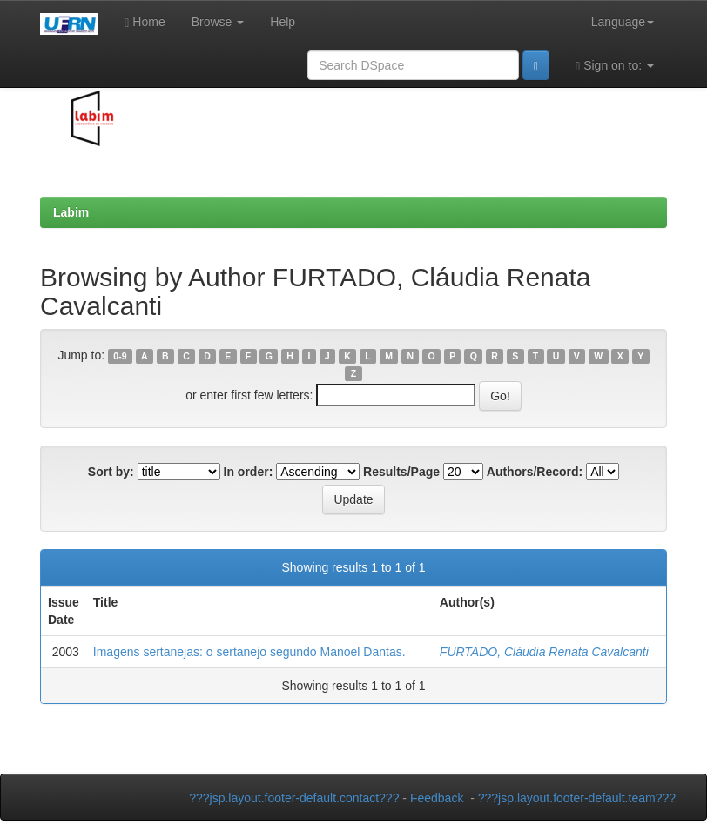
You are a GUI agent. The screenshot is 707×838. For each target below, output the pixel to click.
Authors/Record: (534, 472)
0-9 (119, 356)
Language (622, 22)
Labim (71, 212)
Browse (218, 22)
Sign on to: (615, 65)
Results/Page (401, 472)
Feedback (436, 798)
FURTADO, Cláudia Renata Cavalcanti (544, 652)
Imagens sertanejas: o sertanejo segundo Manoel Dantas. (249, 652)
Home (145, 22)
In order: (248, 472)
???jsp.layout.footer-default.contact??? (294, 798)
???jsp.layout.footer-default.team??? (577, 798)
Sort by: (111, 472)
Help (282, 22)
